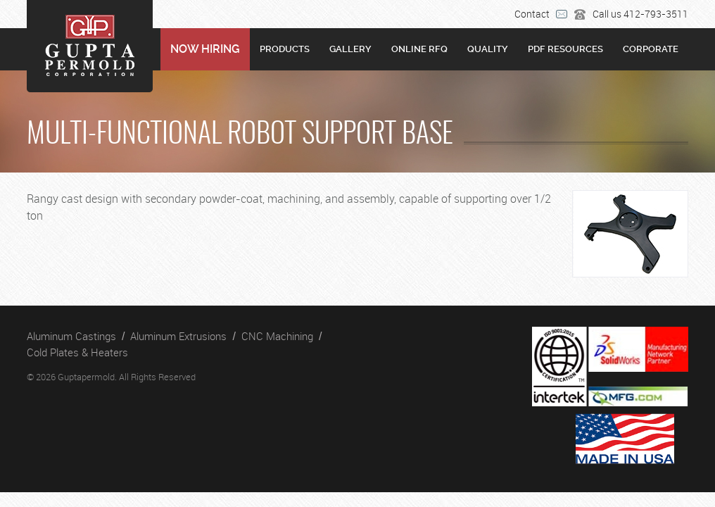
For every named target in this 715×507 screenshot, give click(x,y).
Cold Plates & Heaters (77, 352)
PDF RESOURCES (565, 49)
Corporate (650, 49)
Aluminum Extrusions (178, 336)
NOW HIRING (205, 49)
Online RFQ (419, 49)
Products (285, 49)
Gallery (350, 49)
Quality (487, 49)
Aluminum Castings (71, 336)
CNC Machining (277, 336)
